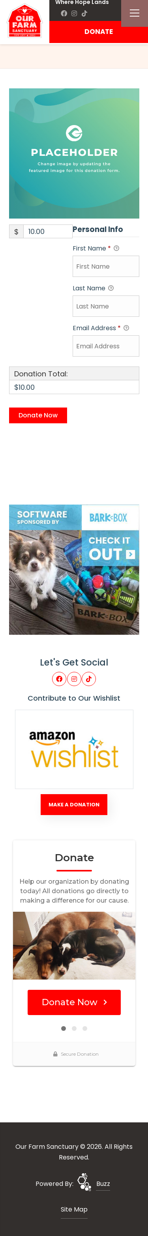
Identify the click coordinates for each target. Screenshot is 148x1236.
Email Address (101, 328)
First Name (96, 249)
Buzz (103, 1183)
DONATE (98, 31)
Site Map (74, 1209)
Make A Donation (74, 804)
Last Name (93, 289)
